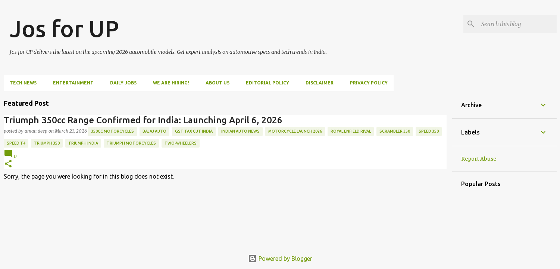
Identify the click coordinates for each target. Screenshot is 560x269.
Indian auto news (240, 131)
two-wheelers (181, 143)
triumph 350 (47, 143)
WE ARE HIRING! (171, 82)
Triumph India (83, 143)
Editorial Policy (267, 82)
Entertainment (73, 82)
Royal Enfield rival (351, 131)
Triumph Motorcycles (131, 143)
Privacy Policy (369, 82)
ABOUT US (217, 82)
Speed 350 (429, 131)
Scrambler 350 (394, 131)
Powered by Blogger (280, 258)
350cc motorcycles (112, 131)
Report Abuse (478, 158)
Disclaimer (320, 82)
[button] (8, 164)
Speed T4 (16, 143)
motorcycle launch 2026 (295, 131)
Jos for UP (64, 28)
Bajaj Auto (154, 131)
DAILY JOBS (123, 82)
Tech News (23, 82)
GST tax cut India (194, 131)
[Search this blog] (517, 24)
